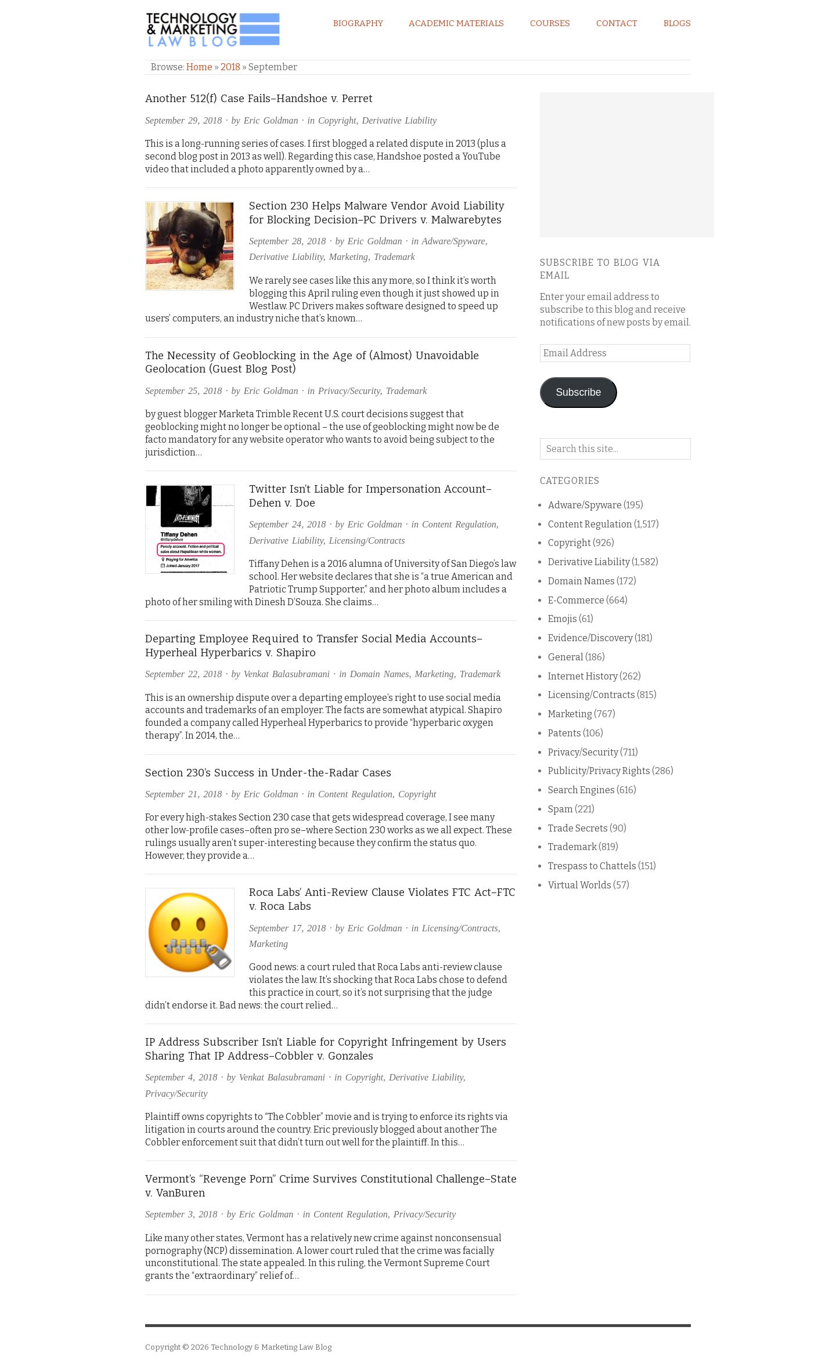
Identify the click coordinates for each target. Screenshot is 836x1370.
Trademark (394, 257)
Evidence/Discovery (590, 638)
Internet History (583, 676)
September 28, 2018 (287, 241)
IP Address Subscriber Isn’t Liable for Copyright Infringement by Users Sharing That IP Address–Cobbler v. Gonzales (325, 1049)
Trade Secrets (578, 828)
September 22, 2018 (183, 674)
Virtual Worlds (579, 885)
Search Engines (581, 790)
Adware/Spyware (453, 241)
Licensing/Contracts (367, 540)
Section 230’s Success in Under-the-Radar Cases (268, 773)
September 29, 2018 (183, 120)
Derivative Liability (399, 120)
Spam (560, 809)
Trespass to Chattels (592, 866)
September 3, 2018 (181, 1214)
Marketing (348, 257)
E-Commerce (576, 600)
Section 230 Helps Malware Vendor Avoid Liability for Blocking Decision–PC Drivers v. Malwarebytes (377, 213)
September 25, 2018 (183, 391)
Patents (564, 733)
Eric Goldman (271, 120)
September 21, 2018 (183, 794)
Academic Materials (456, 23)
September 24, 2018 (287, 524)
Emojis (562, 618)
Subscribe (578, 392)
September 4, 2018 (181, 1077)
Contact (616, 23)
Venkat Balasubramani (287, 674)
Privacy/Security (349, 391)
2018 (230, 67)
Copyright (337, 120)
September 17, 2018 (287, 928)
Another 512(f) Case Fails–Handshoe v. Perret (259, 98)
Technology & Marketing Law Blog (271, 1347)
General (565, 657)
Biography (358, 23)
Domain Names (379, 674)
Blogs (677, 23)
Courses (550, 23)
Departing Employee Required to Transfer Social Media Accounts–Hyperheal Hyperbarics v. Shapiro (313, 645)
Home (199, 67)
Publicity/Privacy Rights (599, 770)
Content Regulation (459, 524)
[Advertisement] (627, 164)
